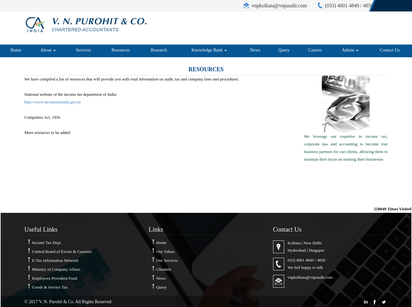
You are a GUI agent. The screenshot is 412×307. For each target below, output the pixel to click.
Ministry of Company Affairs (56, 269)
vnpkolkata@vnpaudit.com (310, 277)
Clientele (163, 269)
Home (15, 50)
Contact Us (390, 50)
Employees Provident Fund (54, 278)
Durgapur (317, 250)
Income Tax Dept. (47, 242)
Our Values (165, 251)
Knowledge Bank (209, 50)
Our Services (167, 260)
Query (283, 50)
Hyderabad (297, 250)
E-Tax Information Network (55, 260)
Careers (315, 50)
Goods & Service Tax (50, 287)
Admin (350, 50)
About (48, 50)
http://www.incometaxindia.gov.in (53, 102)
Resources (121, 50)
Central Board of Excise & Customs (62, 251)
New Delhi (313, 243)
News (255, 50)
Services (83, 50)
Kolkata (294, 243)
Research (159, 50)
